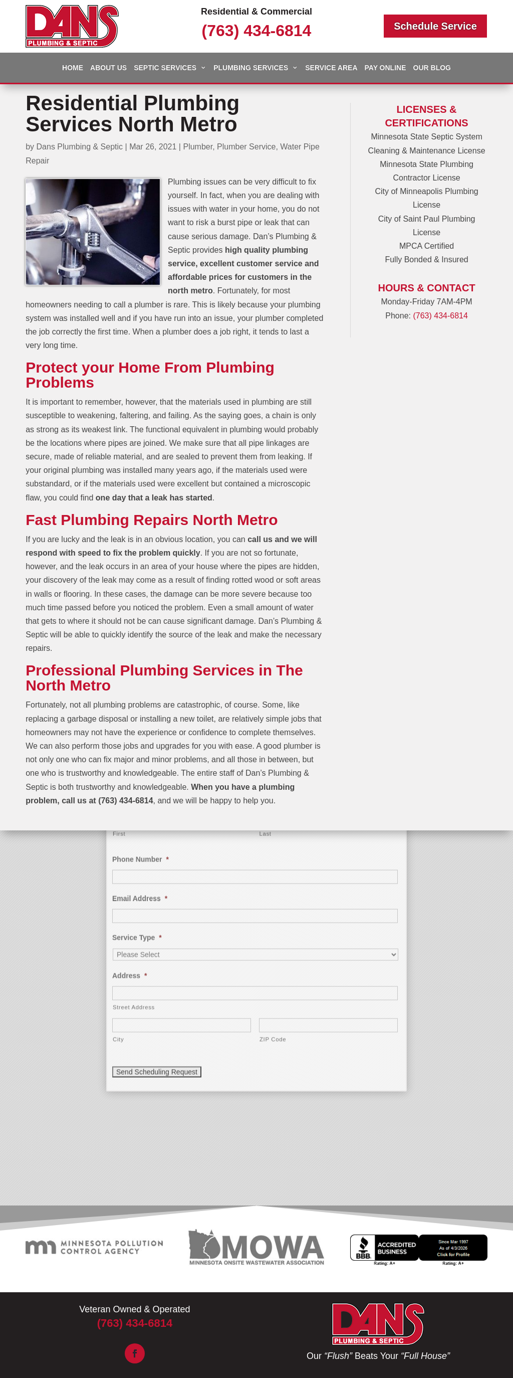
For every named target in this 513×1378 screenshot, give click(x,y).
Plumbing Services (250, 68)
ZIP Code (273, 856)
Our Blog (432, 68)
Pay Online (385, 68)
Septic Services (165, 68)
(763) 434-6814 (257, 31)
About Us (108, 68)
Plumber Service (246, 146)
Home (72, 68)
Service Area (331, 68)
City (118, 856)
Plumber (197, 146)
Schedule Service (435, 26)
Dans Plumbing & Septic (80, 146)
